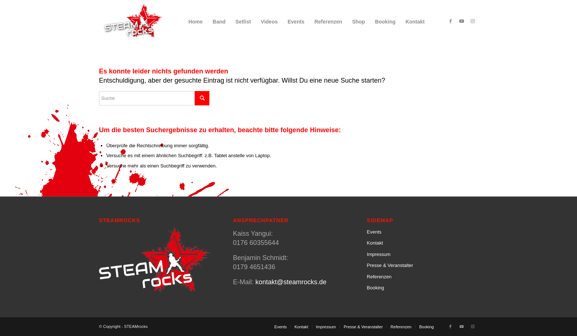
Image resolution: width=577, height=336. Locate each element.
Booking (375, 287)
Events (374, 232)
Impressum (378, 254)
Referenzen (379, 276)
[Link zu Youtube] (461, 21)
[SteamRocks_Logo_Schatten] (135, 21)
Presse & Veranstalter (390, 265)
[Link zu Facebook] (450, 21)
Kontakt (375, 243)
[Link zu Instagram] (472, 21)
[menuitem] (196, 21)
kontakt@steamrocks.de (290, 282)
